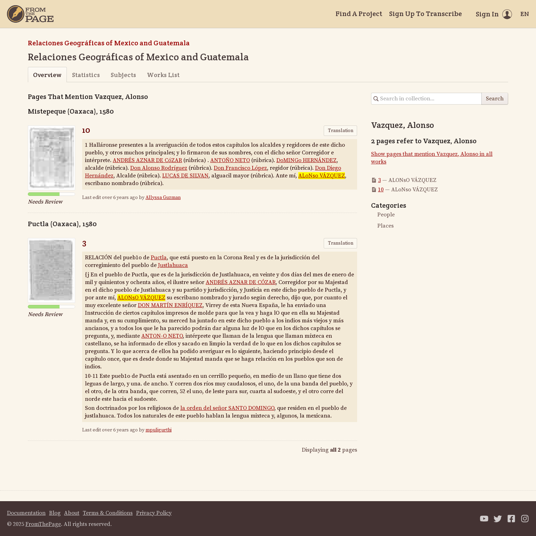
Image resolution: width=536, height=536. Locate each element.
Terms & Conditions (108, 513)
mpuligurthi (158, 430)
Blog (55, 513)
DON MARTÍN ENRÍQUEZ (170, 305)
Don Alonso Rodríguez (158, 167)
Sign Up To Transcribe (425, 13)
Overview (47, 75)
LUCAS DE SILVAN (185, 175)
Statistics (86, 75)
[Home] (30, 14)
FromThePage (43, 524)
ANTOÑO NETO (230, 160)
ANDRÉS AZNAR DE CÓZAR (241, 282)
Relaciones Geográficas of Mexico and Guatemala (109, 42)
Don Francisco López (240, 167)
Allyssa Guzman (163, 197)
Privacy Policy (154, 513)
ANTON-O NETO (162, 335)
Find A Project (359, 13)
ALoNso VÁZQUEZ (321, 175)
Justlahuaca (173, 265)
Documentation (26, 513)
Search (495, 98)
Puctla (159, 257)
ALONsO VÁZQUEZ (141, 297)
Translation (340, 131)
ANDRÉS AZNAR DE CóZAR (147, 160)
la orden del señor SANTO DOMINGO (227, 408)
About (71, 513)
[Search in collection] (426, 99)
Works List (163, 75)
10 (86, 129)
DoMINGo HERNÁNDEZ (306, 160)
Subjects (123, 75)
